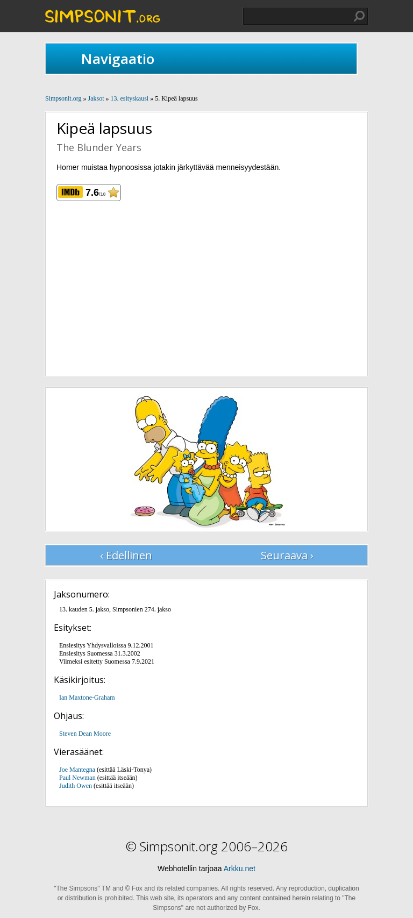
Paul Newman (77, 777)
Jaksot (96, 98)
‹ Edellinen (126, 555)
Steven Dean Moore (85, 733)
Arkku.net (239, 868)
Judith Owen (75, 785)
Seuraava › (287, 555)
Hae (359, 16)
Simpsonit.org (63, 98)
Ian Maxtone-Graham (87, 697)
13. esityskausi (129, 98)
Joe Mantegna (77, 769)
